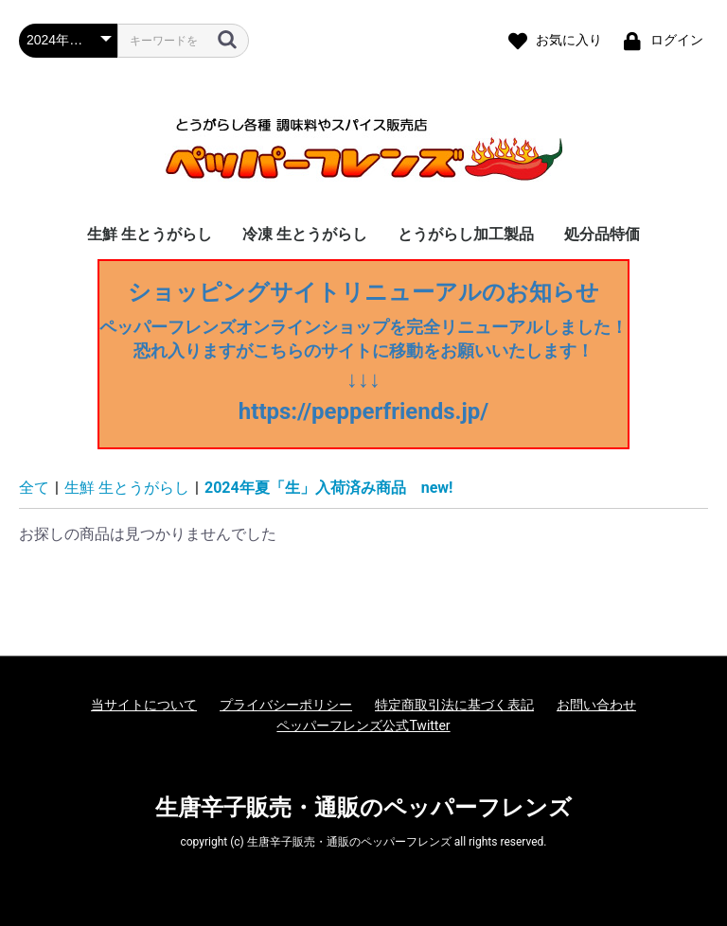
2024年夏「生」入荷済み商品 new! (328, 488)
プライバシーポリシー (286, 704)
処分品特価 (602, 234)
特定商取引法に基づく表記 (454, 704)
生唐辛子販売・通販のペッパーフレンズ (363, 808)
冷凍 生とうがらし (304, 234)
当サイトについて (144, 704)
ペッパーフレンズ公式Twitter (363, 725)
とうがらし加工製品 (466, 234)
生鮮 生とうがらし (149, 234)
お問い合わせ (596, 704)
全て (34, 488)
